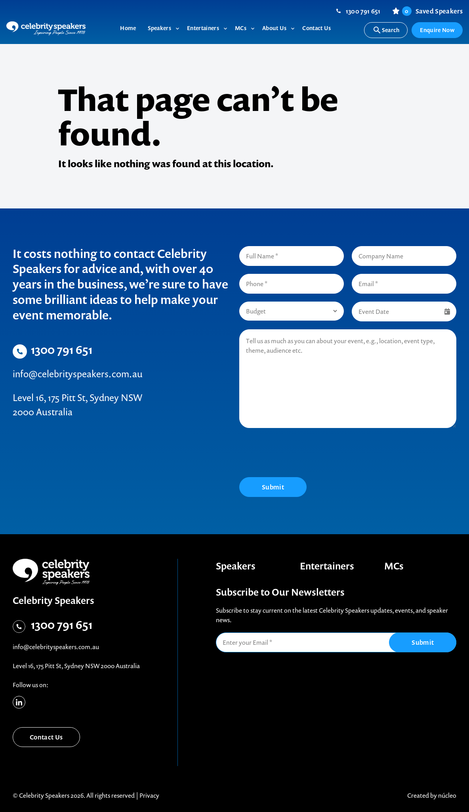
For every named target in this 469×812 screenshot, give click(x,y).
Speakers (235, 566)
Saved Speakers (432, 11)
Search (386, 30)
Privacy (149, 795)
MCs (394, 566)
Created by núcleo (431, 795)
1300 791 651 (363, 11)
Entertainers (327, 566)
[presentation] (299, 453)
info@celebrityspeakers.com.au (78, 373)
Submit (273, 487)
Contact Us (46, 737)
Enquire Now (437, 30)
